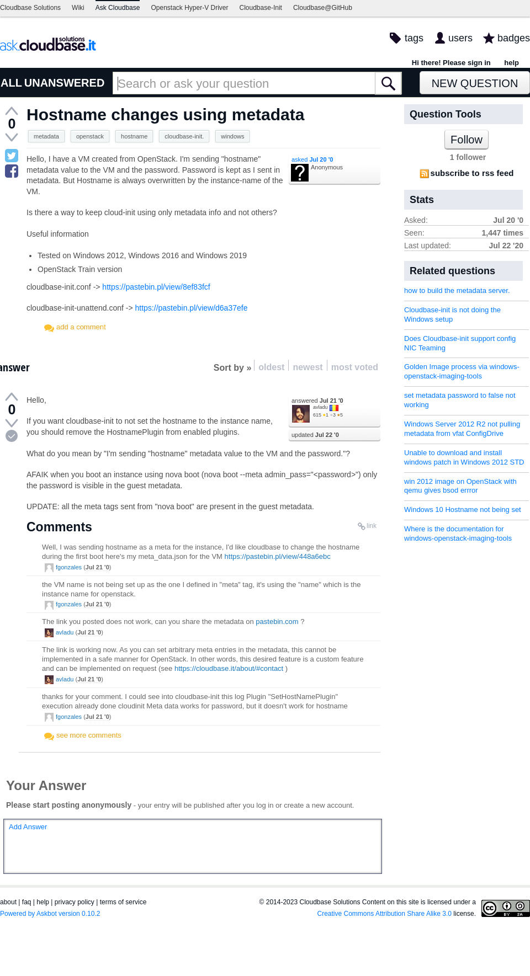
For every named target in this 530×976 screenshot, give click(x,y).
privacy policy (74, 902)
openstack (90, 136)
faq (26, 902)
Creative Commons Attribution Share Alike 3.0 (384, 914)
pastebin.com (277, 621)
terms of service (123, 902)
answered (317, 400)
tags (414, 38)
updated (315, 434)
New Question (475, 83)
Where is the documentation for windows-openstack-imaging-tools (458, 533)
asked (312, 159)
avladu (320, 407)
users (460, 38)
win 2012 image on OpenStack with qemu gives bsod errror (460, 486)
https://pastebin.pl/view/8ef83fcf (156, 286)
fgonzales (69, 567)
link (372, 526)
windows (232, 136)
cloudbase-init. (184, 136)
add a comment (81, 327)
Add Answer (28, 827)
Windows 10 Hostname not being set (462, 509)
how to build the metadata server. (457, 290)
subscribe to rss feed (472, 173)
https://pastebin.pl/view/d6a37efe (191, 307)
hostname (134, 136)
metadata (46, 136)
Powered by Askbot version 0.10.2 (50, 914)
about (8, 902)
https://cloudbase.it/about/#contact (228, 668)
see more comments (88, 735)
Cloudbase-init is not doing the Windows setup (452, 314)
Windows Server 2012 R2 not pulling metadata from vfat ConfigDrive (462, 429)
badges (513, 38)
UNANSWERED (64, 83)
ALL (11, 83)
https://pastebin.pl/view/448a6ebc (278, 556)
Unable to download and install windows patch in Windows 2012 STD (464, 457)
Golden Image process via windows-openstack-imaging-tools (462, 371)
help (511, 62)
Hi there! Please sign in (451, 62)
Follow (467, 140)
